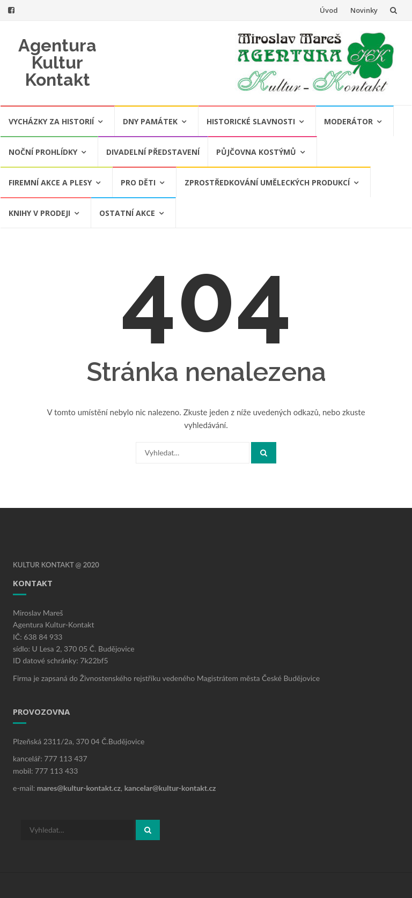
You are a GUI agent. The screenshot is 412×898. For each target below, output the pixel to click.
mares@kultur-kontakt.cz (79, 787)
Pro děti (138, 182)
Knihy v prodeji (39, 213)
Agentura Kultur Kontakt (57, 62)
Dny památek (150, 121)
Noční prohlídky (43, 152)
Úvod (329, 10)
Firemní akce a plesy (50, 182)
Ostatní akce (127, 213)
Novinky (364, 10)
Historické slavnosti (251, 121)
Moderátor (348, 121)
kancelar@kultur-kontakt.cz (170, 787)
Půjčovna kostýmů (256, 152)
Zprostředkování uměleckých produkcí (267, 182)
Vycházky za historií (51, 121)
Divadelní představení (153, 152)
